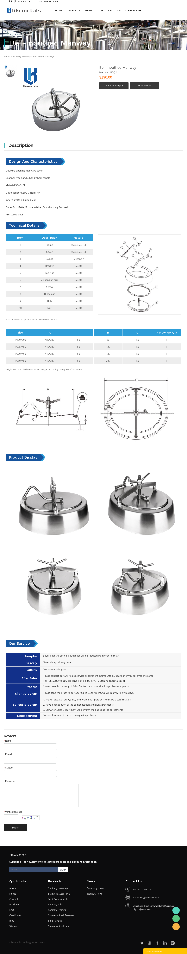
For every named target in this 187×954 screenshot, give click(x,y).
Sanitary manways (58, 888)
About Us (14, 888)
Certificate (15, 915)
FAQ (11, 910)
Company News (95, 888)
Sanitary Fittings (57, 910)
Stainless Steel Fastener (61, 915)
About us (114, 10)
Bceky (176, 910)
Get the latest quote (114, 85)
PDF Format (144, 85)
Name (8, 741)
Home (58, 10)
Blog (11, 920)
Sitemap (13, 926)
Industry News (94, 893)
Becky (176, 926)
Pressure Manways (44, 56)
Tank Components (58, 899)
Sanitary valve (55, 904)
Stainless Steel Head (59, 926)
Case (100, 10)
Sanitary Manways (22, 56)
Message (9, 781)
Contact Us (133, 10)
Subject (8, 767)
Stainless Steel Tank (59, 893)
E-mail (8, 754)
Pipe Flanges (55, 920)
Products (74, 10)
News (89, 10)
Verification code (13, 812)
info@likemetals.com (20, 1)
